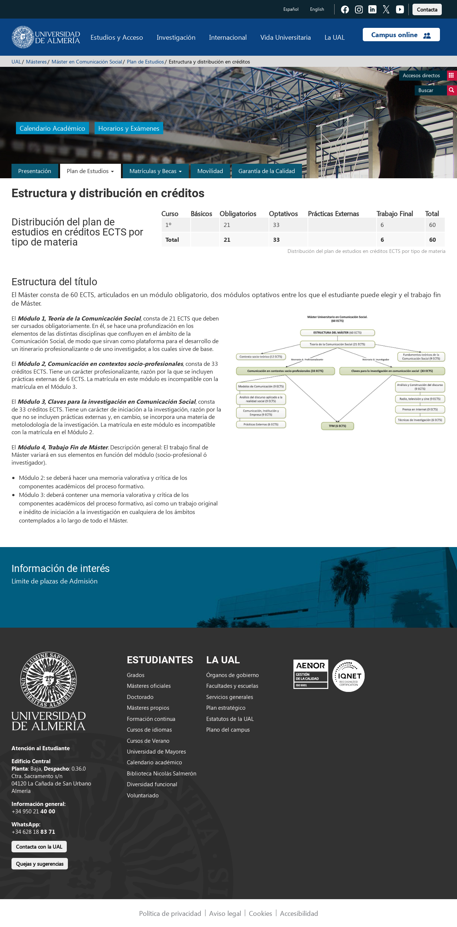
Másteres (36, 61)
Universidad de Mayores (156, 751)
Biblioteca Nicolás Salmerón (161, 773)
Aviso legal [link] (225, 913)
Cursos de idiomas (149, 729)
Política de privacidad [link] (170, 913)
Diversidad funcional (152, 784)
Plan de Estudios (145, 61)
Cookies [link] (260, 913)
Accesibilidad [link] (299, 913)
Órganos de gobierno (232, 675)
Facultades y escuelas (232, 685)
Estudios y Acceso (117, 37)
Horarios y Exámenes (129, 128)
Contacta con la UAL (39, 846)
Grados (135, 675)
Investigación (176, 37)
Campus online (401, 34)
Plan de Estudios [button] (90, 171)
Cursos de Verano (148, 740)
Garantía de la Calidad (267, 171)
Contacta (427, 9)
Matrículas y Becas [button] (155, 171)
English (317, 9)
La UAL (335, 37)
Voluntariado (143, 795)
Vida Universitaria (285, 37)
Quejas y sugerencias (39, 863)
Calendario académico (154, 762)
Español (291, 9)
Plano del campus (228, 729)
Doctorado (140, 696)
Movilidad (210, 171)
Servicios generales (229, 696)
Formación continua (151, 718)
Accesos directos (430, 76)
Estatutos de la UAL (230, 718)
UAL (16, 61)
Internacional (228, 37)
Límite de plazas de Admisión (54, 580)
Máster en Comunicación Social (87, 61)
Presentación (34, 171)
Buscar (437, 90)
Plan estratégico (226, 707)
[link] (427, 8)
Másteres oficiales (149, 685)
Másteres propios (148, 707)
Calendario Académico (52, 128)
